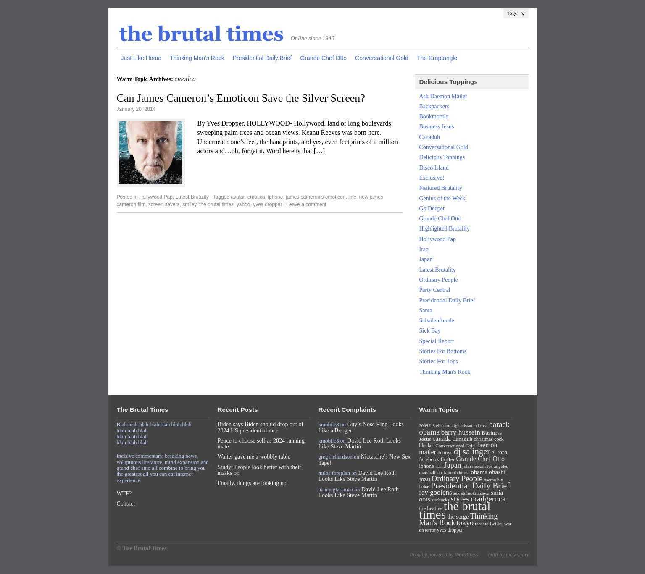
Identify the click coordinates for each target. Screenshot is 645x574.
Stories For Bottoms (443, 351)
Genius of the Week (442, 198)
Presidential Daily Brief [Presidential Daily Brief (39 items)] (470, 485)
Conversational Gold (381, 58)
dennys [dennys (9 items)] (444, 453)
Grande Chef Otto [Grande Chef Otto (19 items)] (480, 458)
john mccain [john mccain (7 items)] (474, 466)
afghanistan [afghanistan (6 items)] (462, 425)
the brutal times (216, 204)
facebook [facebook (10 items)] (429, 459)
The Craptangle (437, 58)
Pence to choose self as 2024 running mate (261, 444)
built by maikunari (508, 554)
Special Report (436, 341)
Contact (126, 504)
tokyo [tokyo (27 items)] (465, 523)
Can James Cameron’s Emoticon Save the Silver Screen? (241, 98)
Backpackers (434, 106)
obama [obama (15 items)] (479, 472)
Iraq (424, 249)
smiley (189, 204)
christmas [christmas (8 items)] (483, 439)
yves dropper (267, 204)
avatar (238, 197)
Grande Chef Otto (323, 58)
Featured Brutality (440, 188)
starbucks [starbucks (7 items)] (441, 499)
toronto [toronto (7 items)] (482, 523)
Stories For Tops (438, 361)
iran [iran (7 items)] (439, 466)
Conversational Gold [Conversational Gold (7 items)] (455, 445)
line (352, 197)
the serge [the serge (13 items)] (458, 516)
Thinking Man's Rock (445, 372)
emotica (256, 197)
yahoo (243, 204)
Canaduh (429, 137)
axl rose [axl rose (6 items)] (480, 425)
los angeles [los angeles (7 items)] (497, 466)
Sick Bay (430, 331)
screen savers (164, 204)
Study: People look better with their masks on (259, 470)
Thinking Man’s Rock (197, 58)
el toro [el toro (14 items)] (499, 452)
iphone (275, 197)
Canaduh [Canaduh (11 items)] (462, 439)
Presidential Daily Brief (262, 58)
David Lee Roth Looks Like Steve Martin (360, 444)
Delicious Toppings (442, 157)
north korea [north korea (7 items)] (459, 472)
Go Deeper (432, 208)
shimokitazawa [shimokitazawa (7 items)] (475, 492)
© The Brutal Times (142, 548)
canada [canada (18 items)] (441, 438)
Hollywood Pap (156, 197)
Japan (426, 259)
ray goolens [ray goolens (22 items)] (435, 492)
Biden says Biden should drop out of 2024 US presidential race (261, 427)
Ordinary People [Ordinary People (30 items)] (457, 478)
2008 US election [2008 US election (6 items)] (434, 425)
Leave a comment (306, 204)
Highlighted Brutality (444, 228)
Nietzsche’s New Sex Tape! (365, 459)
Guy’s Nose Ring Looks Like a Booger (361, 427)
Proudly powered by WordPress (444, 554)
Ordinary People (438, 280)
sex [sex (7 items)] (456, 492)
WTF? (124, 493)
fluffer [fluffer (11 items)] (447, 459)
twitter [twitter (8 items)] (496, 524)
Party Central (434, 290)
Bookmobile (433, 116)
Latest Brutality (192, 197)
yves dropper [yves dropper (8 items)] (450, 530)
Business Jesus (436, 126)
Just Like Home (141, 58)
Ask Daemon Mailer (443, 96)
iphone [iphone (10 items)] (426, 466)
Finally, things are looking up (252, 483)
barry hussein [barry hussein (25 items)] (460, 432)
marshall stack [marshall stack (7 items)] (433, 472)
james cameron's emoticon (315, 197)
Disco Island (434, 168)
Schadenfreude (436, 320)
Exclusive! (432, 178)
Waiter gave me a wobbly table (254, 456)
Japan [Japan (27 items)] (452, 465)
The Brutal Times (202, 34)
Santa (425, 310)
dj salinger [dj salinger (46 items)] (472, 451)
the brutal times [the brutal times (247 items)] (455, 510)
